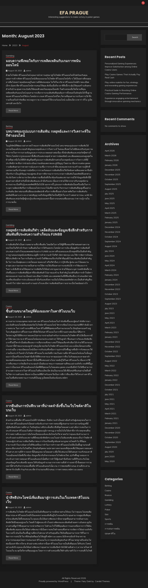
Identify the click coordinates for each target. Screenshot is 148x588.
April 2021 (110, 408)
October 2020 (111, 437)
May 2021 (110, 404)
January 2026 (111, 165)
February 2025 (112, 217)
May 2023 (110, 318)
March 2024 (110, 270)
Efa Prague (74, 12)
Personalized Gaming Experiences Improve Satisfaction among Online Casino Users (121, 66)
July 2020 (109, 451)
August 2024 (111, 246)
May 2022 (110, 365)
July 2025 (109, 193)
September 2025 (113, 184)
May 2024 (110, 260)
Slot (106, 514)
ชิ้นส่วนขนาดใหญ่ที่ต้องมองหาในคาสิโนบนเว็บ (40, 311)
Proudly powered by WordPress (54, 581)
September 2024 (113, 241)
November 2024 (112, 232)
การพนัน (109, 524)
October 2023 (111, 294)
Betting (9, 126)
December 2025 (112, 169)
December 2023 (112, 284)
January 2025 (111, 222)
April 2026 (110, 150)
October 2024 (111, 236)
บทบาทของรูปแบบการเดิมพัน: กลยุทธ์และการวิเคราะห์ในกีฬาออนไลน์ (48, 133)
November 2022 (112, 346)
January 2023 (111, 337)
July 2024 (109, 251)
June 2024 (110, 256)
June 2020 (110, 456)
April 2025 (110, 208)
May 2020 (110, 461)
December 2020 (112, 427)
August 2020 (111, 447)
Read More (13, 110)
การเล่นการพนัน (112, 528)
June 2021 (110, 399)
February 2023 (112, 332)
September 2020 (113, 442)
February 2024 (112, 275)
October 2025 (111, 179)
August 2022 (111, 361)
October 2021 (111, 389)
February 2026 (112, 160)
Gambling (10, 56)
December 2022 (112, 341)
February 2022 (112, 375)
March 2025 (110, 213)
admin (28, 70)
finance (108, 495)
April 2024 (110, 265)
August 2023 (111, 303)
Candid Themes (102, 581)
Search (135, 37)
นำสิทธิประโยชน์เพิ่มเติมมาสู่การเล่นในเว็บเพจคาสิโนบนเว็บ (47, 499)
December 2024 (112, 227)
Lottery (108, 504)
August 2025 (111, 189)
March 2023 (110, 327)
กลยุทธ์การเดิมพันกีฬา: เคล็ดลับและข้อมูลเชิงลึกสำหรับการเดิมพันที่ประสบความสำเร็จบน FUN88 (49, 232)
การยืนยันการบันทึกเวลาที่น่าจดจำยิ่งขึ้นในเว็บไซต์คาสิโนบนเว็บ (48, 408)
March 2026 (110, 155)
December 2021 (112, 384)
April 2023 (110, 322)
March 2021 (110, 413)
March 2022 (110, 370)
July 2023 (109, 308)
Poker (107, 509)
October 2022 (111, 351)
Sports (108, 519)
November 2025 (112, 174)
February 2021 (112, 418)
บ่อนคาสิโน (110, 533)
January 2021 (111, 423)
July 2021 (109, 394)
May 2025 (110, 203)
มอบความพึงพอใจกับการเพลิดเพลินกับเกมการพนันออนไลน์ (43, 63)
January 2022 (111, 380)
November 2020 (112, 432)
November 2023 (112, 289)
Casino (9, 306)
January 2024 (111, 279)
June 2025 (110, 198)
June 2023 (110, 313)
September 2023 (113, 299)
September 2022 (113, 356)
